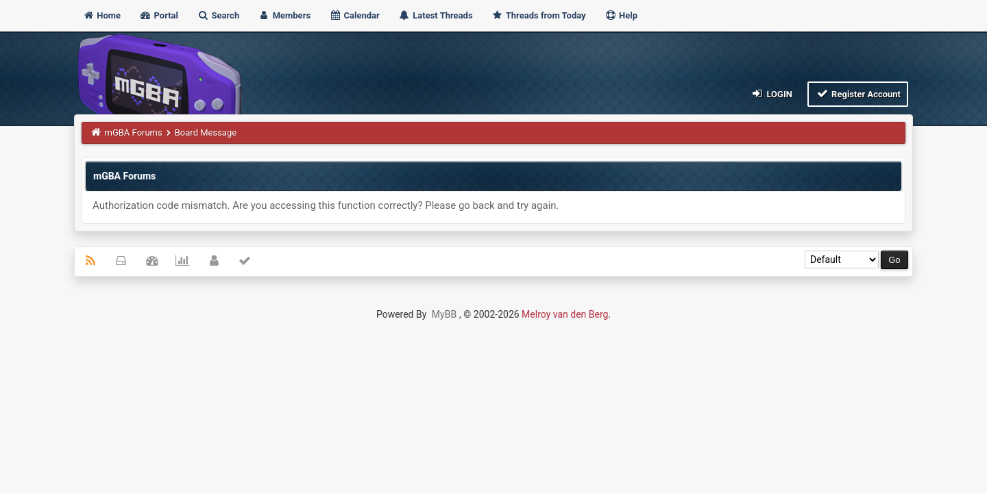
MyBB (444, 314)
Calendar (354, 15)
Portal (158, 15)
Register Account (858, 93)
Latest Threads (435, 15)
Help (621, 15)
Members (284, 15)
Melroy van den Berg (565, 314)
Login (771, 93)
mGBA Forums (133, 132)
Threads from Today (538, 15)
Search (218, 15)
